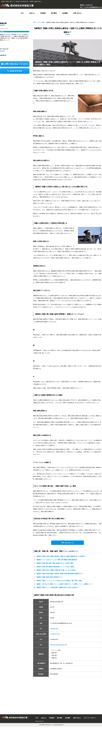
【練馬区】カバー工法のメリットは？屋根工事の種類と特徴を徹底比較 (56, 559)
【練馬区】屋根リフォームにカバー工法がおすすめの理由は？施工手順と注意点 (59, 580)
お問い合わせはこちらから (14, 64)
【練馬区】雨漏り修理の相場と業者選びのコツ (49, 577)
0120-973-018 (55, 634)
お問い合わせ (77, 718)
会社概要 (67, 718)
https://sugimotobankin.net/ (58, 645)
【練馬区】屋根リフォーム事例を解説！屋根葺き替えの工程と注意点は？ (57, 587)
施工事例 (59, 718)
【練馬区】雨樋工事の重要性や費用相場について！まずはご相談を (55, 566)
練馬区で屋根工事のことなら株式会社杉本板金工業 (52, 724)
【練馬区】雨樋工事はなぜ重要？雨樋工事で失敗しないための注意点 (56, 570)
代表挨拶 (51, 718)
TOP (34, 22)
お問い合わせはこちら (67, 542)
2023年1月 (3, 55)
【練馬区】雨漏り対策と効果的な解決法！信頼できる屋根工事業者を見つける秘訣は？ (61, 556)
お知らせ (2, 31)
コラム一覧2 (40, 22)
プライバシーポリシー (90, 718)
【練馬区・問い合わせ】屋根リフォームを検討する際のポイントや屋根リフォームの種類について (64, 584)
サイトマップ (39, 721)
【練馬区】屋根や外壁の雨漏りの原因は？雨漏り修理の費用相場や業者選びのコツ (59, 573)
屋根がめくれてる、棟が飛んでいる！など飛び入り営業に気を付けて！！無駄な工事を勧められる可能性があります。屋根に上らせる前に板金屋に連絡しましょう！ (14, 37)
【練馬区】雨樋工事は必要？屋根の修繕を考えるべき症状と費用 (54, 563)
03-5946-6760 (54, 628)
